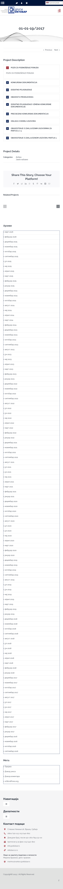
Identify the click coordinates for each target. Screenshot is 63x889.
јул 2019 (8, 585)
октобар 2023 (10, 340)
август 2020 (10, 521)
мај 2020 (8, 536)
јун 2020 (8, 531)
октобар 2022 (10, 394)
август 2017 (9, 697)
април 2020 (9, 541)
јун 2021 (8, 472)
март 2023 (9, 369)
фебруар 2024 (10, 325)
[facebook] (59, 880)
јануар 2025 (9, 286)
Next (56, 50)
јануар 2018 (9, 673)
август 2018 (9, 639)
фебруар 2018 (10, 668)
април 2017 (9, 717)
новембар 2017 (11, 683)
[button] (31, 68)
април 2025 (9, 271)
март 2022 (9, 428)
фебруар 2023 (10, 374)
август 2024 (9, 305)
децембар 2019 (11, 560)
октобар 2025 (10, 252)
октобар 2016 (10, 746)
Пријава (8, 767)
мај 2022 (8, 418)
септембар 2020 (11, 516)
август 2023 (9, 349)
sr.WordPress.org (11, 781)
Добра (18, 157)
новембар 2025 (11, 247)
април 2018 (9, 658)
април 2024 (9, 315)
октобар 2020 (10, 511)
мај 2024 (8, 310)
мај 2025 (8, 266)
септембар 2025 (11, 256)
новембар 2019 (11, 565)
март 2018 (9, 663)
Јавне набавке (22, 160)
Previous (48, 50)
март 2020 (9, 545)
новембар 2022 (11, 389)
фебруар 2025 (10, 281)
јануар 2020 (10, 555)
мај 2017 (8, 712)
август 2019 (9, 580)
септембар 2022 (11, 398)
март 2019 (9, 604)
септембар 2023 (11, 345)
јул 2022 (8, 408)
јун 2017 (8, 707)
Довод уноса (10, 771)
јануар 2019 (9, 614)
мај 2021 (8, 477)
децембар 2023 (11, 330)
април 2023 (9, 364)
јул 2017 (8, 702)
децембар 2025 (11, 242)
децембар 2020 (11, 501)
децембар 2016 (11, 736)
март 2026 (9, 232)
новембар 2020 (11, 506)
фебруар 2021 (10, 492)
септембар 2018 (11, 634)
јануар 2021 (9, 496)
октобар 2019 (10, 570)
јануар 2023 (9, 379)
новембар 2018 (11, 624)
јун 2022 (8, 413)
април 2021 (9, 482)
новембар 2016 (11, 741)
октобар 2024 (10, 300)
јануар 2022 (9, 438)
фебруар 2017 (10, 727)
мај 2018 (8, 653)
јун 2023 (8, 354)
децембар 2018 (11, 619)
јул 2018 (8, 643)
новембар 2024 (11, 296)
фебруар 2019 (10, 609)
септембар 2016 (11, 751)
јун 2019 (8, 590)
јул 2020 (8, 526)
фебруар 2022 (10, 433)
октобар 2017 (10, 688)
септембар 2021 (11, 457)
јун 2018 (8, 648)
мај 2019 (8, 594)
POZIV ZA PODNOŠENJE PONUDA (20, 73)
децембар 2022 (11, 384)
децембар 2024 (11, 291)
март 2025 (9, 276)
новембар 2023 (11, 335)
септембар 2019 (11, 575)
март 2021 (9, 487)
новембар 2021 (11, 447)
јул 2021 (8, 467)
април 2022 (9, 423)
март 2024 (9, 320)
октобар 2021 (10, 452)
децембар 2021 (11, 443)
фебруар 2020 (11, 550)
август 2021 (9, 462)
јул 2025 (8, 261)
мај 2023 (8, 359)
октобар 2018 (10, 629)
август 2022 (9, 403)
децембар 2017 (11, 678)
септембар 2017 (11, 692)
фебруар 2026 (11, 237)
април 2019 (9, 599)
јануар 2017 (9, 732)
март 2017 (9, 722)
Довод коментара (12, 776)
